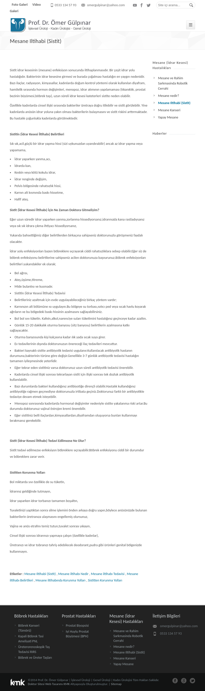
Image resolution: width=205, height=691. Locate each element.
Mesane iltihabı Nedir (73, 574)
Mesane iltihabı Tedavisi (107, 574)
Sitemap (116, 684)
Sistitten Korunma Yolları (105, 580)
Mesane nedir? (124, 647)
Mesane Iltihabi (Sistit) (35, 41)
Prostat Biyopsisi (77, 625)
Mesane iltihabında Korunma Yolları (60, 580)
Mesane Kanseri (125, 658)
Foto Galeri (20, 4)
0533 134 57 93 (66, 5)
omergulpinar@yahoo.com (106, 5)
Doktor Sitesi (36, 684)
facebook (142, 5)
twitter (149, 5)
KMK (66, 684)
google (184, 681)
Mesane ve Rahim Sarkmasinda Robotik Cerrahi (128, 636)
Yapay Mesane (124, 664)
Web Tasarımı (54, 684)
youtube (135, 5)
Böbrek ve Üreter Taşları (35, 657)
